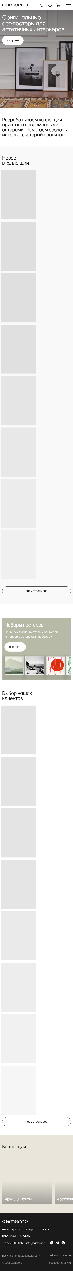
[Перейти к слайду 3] (36, 105)
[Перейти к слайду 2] (34, 105)
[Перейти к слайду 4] (38, 105)
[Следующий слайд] (65, 105)
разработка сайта (60, 1263)
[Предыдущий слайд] (2, 105)
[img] (27, 1179)
